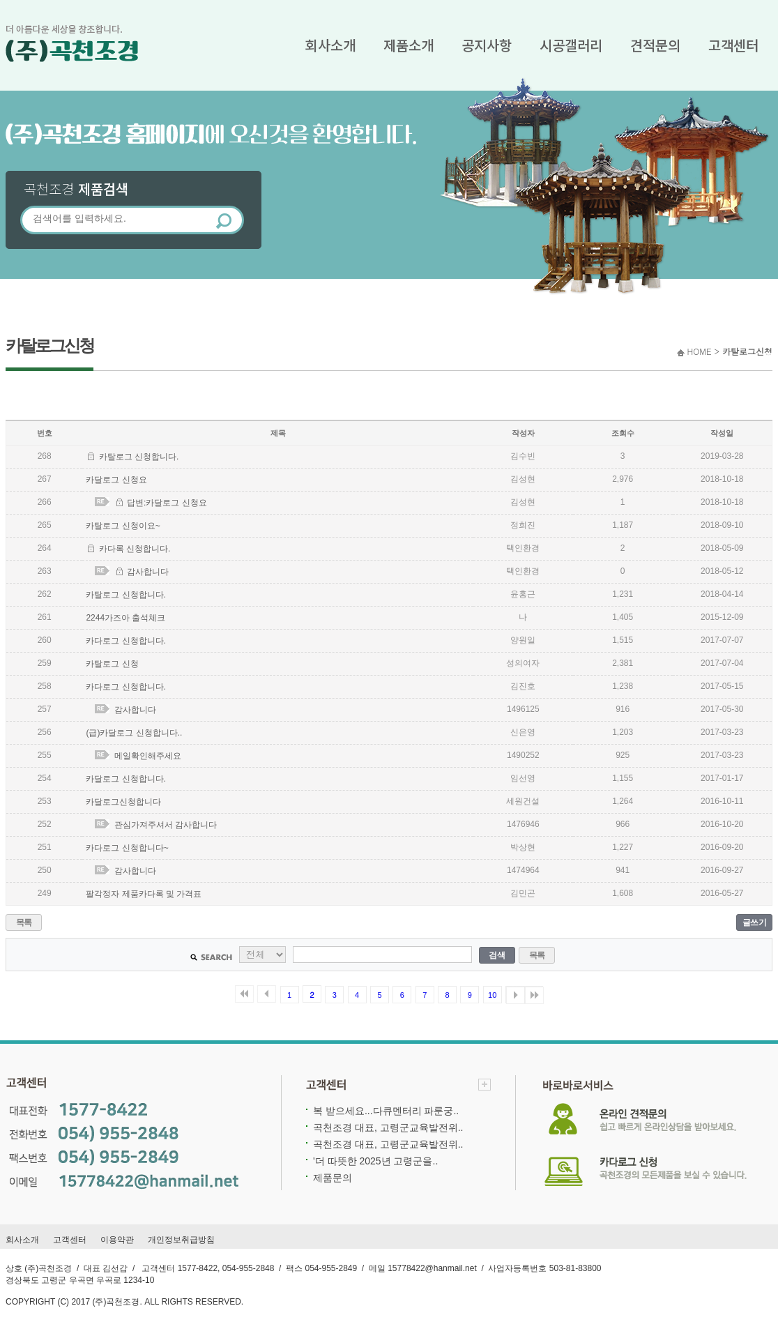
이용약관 (117, 1240)
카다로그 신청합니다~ (127, 848)
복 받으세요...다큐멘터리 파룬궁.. (386, 1110)
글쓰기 (754, 922)
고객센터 (733, 45)
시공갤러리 (571, 45)
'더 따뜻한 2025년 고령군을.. (375, 1161)
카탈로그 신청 (112, 664)
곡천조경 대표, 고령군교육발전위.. (388, 1127)
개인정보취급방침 (181, 1240)
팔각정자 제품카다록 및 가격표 (143, 894)
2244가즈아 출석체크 (125, 618)
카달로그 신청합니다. (126, 779)
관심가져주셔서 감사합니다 (165, 825)
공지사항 (487, 45)
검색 (497, 955)
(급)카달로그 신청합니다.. (134, 733)
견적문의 (655, 45)
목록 (24, 922)
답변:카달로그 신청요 (167, 503)
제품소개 (408, 45)
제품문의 (332, 1177)
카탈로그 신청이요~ (123, 526)
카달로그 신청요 (116, 480)
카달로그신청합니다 (123, 802)
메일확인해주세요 (147, 756)
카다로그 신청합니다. (126, 641)
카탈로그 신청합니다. (139, 457)
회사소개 (330, 45)
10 (492, 995)
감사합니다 (148, 572)
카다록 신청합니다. (135, 549)
